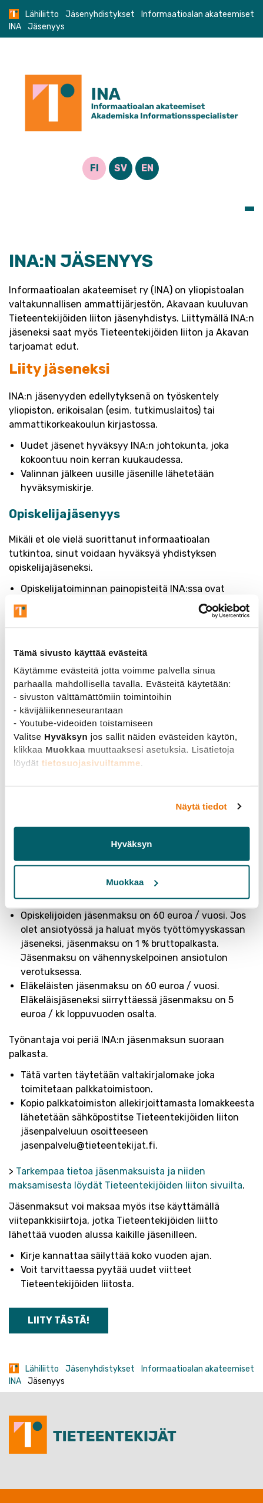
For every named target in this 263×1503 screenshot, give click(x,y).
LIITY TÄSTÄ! (58, 1320)
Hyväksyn (131, 843)
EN (147, 168)
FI (94, 168)
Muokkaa (132, 882)
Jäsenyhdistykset (100, 14)
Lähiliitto (42, 14)
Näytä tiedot (201, 806)
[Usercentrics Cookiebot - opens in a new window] (198, 611)
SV (120, 168)
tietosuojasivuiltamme (91, 762)
